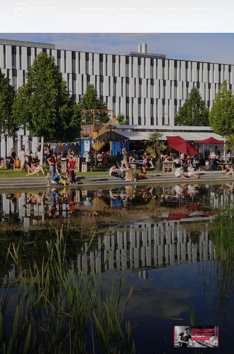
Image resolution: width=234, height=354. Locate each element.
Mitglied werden (179, 24)
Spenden (208, 24)
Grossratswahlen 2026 (96, 9)
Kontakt (199, 9)
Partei (151, 9)
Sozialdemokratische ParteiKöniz (42, 8)
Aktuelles (129, 9)
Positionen (174, 9)
